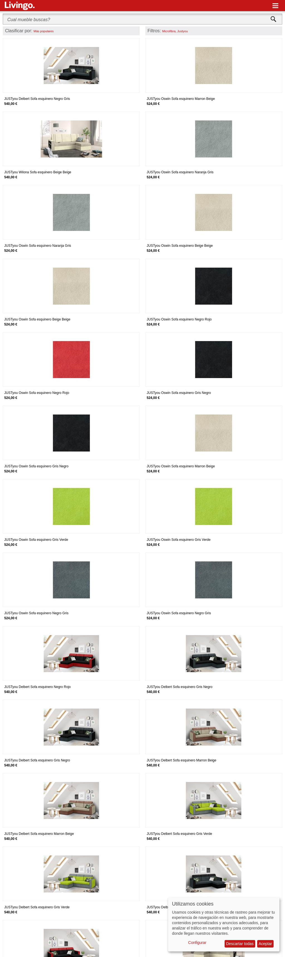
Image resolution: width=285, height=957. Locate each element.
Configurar (197, 942)
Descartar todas (240, 943)
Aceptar (265, 943)
